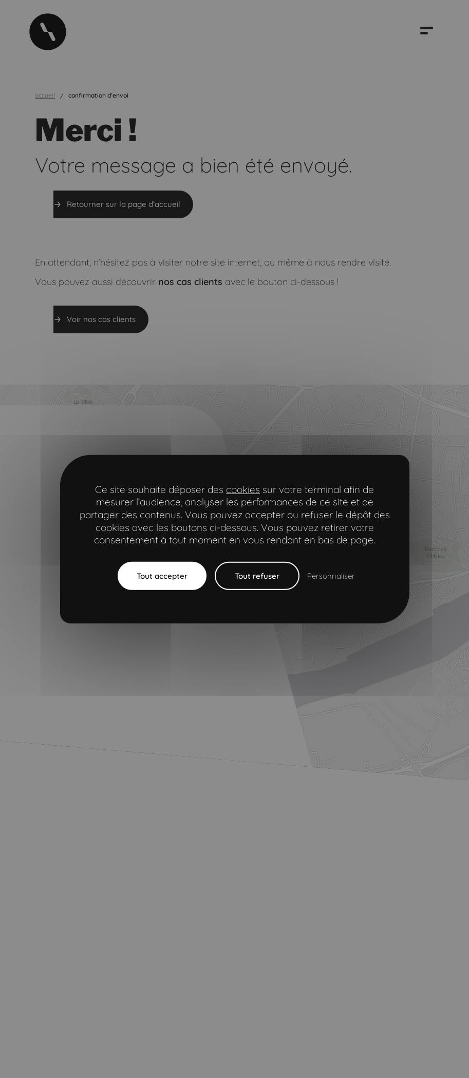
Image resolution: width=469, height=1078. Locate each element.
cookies (243, 489)
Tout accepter (162, 576)
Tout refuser (257, 576)
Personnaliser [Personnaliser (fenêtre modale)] (331, 576)
